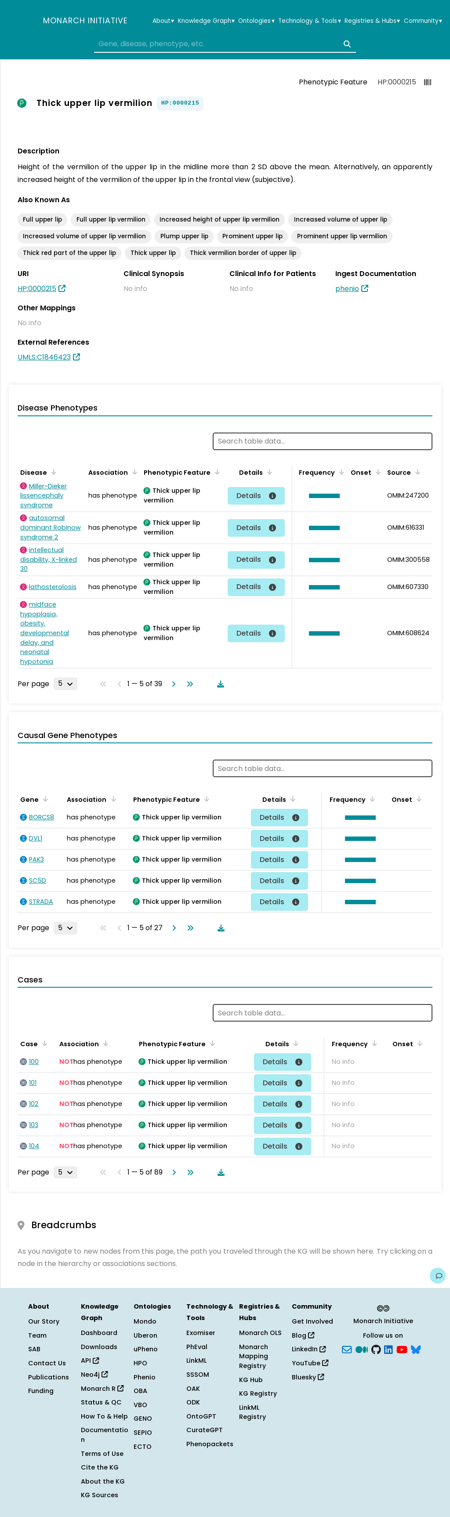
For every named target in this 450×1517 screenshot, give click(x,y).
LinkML (196, 1360)
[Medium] (362, 1349)
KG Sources (99, 1495)
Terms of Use (102, 1453)
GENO (143, 1418)
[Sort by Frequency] (340, 471)
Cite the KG (100, 1467)
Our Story (43, 1321)
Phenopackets (209, 1444)
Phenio (145, 1377)
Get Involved (312, 1321)
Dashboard (99, 1332)
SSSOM (197, 1374)
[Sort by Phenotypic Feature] (215, 471)
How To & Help (104, 1416)
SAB (34, 1349)
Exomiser (200, 1332)
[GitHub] (376, 1349)
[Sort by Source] (416, 471)
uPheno (146, 1349)
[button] (322, 496)
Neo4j (94, 1374)
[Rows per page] (65, 683)
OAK (193, 1388)
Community (423, 21)
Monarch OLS (260, 1332)
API (90, 1360)
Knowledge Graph (206, 21)
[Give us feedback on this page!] (438, 1276)
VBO (140, 1405)
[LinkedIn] (388, 1349)
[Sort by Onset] (376, 471)
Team (37, 1335)
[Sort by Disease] (52, 471)
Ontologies (256, 21)
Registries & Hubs (372, 21)
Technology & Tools (309, 21)
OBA (140, 1390)
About (163, 21)
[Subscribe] (347, 1349)
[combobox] (225, 44)
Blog (303, 1335)
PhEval (196, 1346)
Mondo (145, 1321)
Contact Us (47, 1363)
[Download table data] (218, 684)
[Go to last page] (188, 684)
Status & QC (101, 1402)
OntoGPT (201, 1416)
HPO (140, 1363)
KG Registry (258, 1393)
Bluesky (308, 1377)
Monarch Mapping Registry (253, 1356)
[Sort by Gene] (44, 798)
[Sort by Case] (43, 1043)
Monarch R (102, 1388)
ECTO (143, 1446)
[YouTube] (401, 1349)
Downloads (99, 1346)
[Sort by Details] (268, 471)
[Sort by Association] (133, 471)
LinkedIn (309, 1349)
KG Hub (251, 1379)
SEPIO (143, 1432)
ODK (193, 1402)
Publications (48, 1377)
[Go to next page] (172, 684)
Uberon (145, 1335)
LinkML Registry (252, 1412)
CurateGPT (204, 1430)
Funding (41, 1390)
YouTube (310, 1363)
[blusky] (416, 1349)
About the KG (103, 1481)
